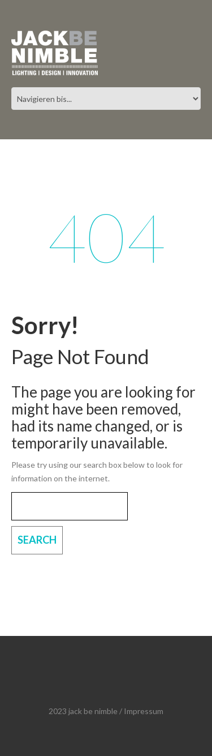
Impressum (143, 711)
